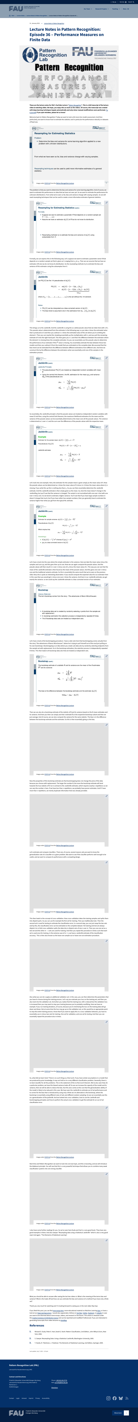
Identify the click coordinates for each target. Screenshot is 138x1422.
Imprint (31, 1398)
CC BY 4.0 (47, 183)
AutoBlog (78, 1320)
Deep (41, 1313)
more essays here (59, 1310)
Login (18, 1398)
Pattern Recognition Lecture (65, 183)
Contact (11, 1398)
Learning (46, 1313)
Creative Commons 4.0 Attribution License (58, 1318)
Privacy (37, 1398)
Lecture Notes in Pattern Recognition (55, 23)
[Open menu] (126, 9)
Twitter (89, 1313)
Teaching (115, 9)
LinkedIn (34, 1315)
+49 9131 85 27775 (61, 1380)
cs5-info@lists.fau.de (61, 1383)
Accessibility (45, 1398)
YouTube (83, 1313)
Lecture (51, 1313)
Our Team (87, 9)
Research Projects (101, 9)
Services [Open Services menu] (123, 2)
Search (131, 2)
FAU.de (113, 2)
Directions (54, 1388)
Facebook (95, 1313)
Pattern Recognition (76, 105)
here (100, 1310)
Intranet (24, 1398)
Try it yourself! (43, 112)
